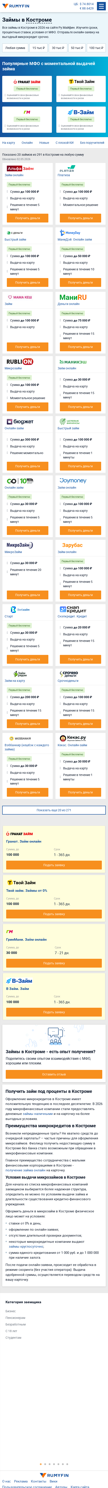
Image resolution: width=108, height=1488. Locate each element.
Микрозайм (13, 368)
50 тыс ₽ (77, 48)
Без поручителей (92, 142)
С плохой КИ (65, 142)
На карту (8, 142)
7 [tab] (67, 1464)
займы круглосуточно (26, 1246)
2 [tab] (45, 1464)
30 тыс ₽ (58, 48)
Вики (53, 1481)
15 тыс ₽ (38, 48)
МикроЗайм (13, 552)
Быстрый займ (15, 239)
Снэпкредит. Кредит (72, 616)
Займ (8, 304)
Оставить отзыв (54, 1074)
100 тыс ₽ (96, 48)
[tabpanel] (52, 1321)
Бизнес (11, 1311)
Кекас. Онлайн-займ (72, 745)
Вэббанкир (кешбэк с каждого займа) (27, 747)
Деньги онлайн (69, 304)
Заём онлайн (67, 368)
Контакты (38, 1481)
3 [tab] (49, 1464)
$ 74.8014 (87, 4)
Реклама (21, 1481)
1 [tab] (41, 1464)
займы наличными (38, 1113)
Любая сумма (15, 48)
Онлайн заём (14, 487)
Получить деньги (27, 218)
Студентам (13, 1337)
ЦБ (76, 4)
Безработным (16, 1324)
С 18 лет (11, 1331)
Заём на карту (15, 681)
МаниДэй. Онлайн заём (75, 239)
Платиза (64, 175)
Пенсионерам (15, 1318)
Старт (9, 616)
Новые (44, 142)
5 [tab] (58, 1464)
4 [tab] (54, 1464)
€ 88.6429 (87, 8)
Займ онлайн (14, 175)
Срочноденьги (68, 681)
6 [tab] (63, 1464)
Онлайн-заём (14, 428)
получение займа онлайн (25, 1170)
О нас (6, 1481)
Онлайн (27, 142)
